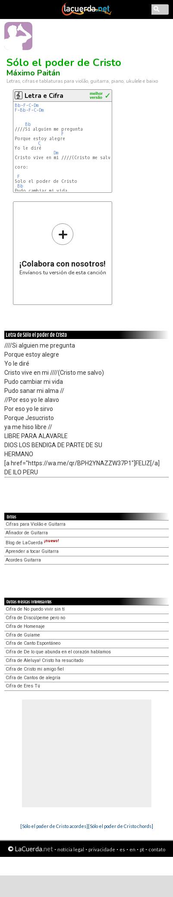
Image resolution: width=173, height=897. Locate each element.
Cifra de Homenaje (25, 626)
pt (142, 849)
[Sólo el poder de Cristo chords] (120, 826)
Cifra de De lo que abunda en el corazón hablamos (58, 652)
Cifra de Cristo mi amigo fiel (35, 669)
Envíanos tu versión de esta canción (62, 249)
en (132, 849)
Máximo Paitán (33, 73)
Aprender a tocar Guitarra (32, 551)
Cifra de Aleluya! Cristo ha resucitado (44, 660)
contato (156, 849)
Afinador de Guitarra (27, 533)
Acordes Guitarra (23, 560)
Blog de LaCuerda (32, 543)
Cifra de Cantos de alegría (33, 678)
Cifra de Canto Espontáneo (33, 643)
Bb (18, 105)
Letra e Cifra (44, 95)
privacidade (101, 849)
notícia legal (70, 849)
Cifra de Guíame (23, 635)
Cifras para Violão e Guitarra (36, 524)
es (122, 849)
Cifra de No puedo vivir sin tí (35, 609)
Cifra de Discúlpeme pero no (35, 618)
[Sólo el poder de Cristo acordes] (54, 826)
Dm (36, 105)
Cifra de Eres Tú (23, 686)
